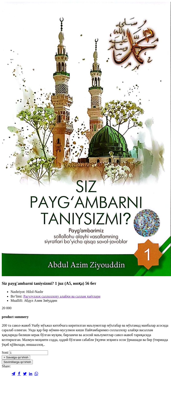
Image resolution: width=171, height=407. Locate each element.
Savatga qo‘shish (16, 357)
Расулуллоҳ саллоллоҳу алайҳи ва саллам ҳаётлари (61, 296)
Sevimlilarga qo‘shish (17, 362)
